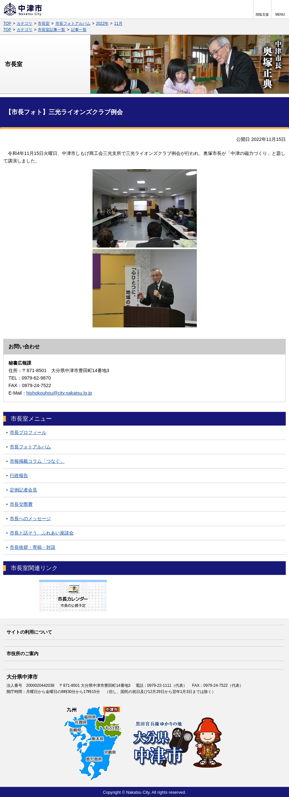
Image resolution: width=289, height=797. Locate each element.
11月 (118, 23)
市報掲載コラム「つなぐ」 (37, 461)
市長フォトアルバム (73, 23)
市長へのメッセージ (30, 518)
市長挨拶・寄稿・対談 (32, 547)
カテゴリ (24, 23)
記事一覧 (79, 29)
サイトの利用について (29, 632)
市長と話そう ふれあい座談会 (42, 532)
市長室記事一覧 (51, 29)
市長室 (44, 23)
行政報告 (19, 475)
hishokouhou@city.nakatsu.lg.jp (59, 393)
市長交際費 (21, 504)
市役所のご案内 (22, 653)
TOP (7, 23)
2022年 (102, 23)
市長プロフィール (28, 432)
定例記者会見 (23, 489)
